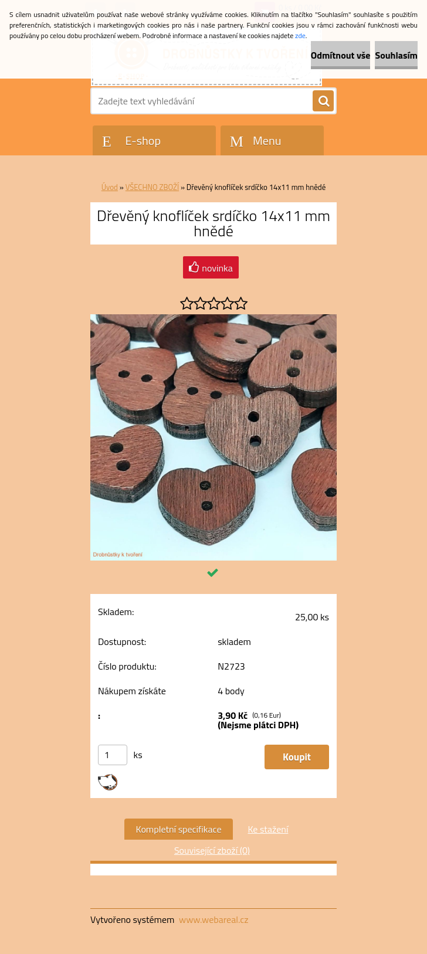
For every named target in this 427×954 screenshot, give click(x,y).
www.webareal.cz (214, 919)
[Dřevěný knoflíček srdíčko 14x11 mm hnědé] (213, 319)
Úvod (109, 187)
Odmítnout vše (341, 55)
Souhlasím (396, 55)
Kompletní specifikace (179, 829)
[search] (323, 101)
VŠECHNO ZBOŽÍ (152, 187)
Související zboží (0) (212, 850)
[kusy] (112, 755)
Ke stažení (268, 829)
